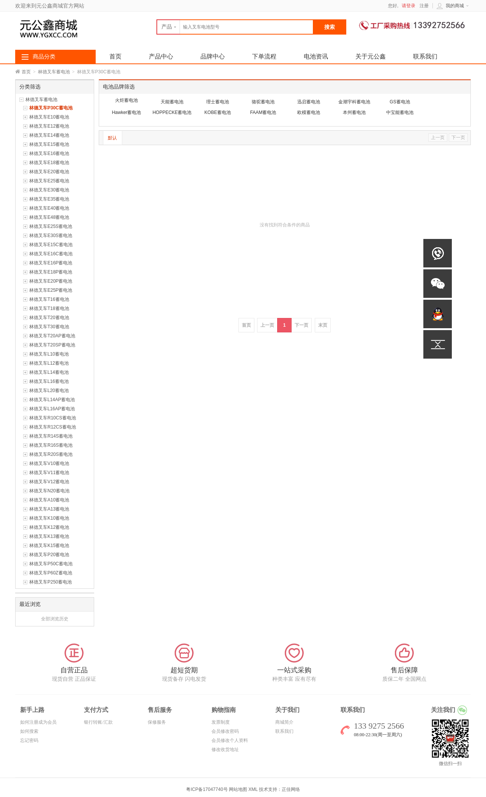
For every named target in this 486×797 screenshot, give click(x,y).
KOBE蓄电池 (217, 112)
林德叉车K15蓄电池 (49, 545)
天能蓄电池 (172, 101)
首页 (26, 71)
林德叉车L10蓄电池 (49, 354)
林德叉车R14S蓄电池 (51, 436)
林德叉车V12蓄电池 (49, 481)
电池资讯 (316, 56)
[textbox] (235, 27)
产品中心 (161, 56)
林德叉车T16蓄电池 (49, 299)
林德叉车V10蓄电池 (49, 463)
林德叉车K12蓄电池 (49, 527)
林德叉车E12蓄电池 (49, 126)
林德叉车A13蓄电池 (49, 509)
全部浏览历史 (54, 618)
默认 (112, 138)
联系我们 (425, 56)
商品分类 (44, 57)
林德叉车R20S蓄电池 (51, 454)
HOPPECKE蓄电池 (172, 112)
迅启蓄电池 (308, 101)
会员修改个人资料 (229, 740)
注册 (424, 5)
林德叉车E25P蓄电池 (50, 290)
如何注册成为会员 (38, 722)
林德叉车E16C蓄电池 (51, 253)
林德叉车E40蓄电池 (49, 208)
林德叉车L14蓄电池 (49, 372)
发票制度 (220, 722)
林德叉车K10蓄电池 (49, 518)
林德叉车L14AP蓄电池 (52, 399)
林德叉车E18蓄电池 (49, 162)
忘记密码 (29, 740)
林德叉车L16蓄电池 (49, 381)
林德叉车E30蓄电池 (49, 190)
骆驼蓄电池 (263, 101)
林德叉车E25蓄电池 (49, 180)
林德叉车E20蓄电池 (49, 171)
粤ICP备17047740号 (207, 789)
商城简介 (284, 722)
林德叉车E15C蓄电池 (51, 244)
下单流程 (264, 56)
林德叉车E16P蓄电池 (50, 263)
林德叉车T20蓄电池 (49, 317)
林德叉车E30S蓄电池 (50, 235)
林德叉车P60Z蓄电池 (50, 573)
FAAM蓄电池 (263, 112)
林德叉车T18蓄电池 (49, 308)
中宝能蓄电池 (399, 112)
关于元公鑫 (370, 56)
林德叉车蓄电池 (54, 71)
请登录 (408, 5)
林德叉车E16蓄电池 (49, 153)
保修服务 (157, 722)
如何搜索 (29, 731)
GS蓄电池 (400, 101)
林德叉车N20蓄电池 (49, 490)
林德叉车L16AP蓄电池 (52, 408)
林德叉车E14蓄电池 (49, 135)
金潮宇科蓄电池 (354, 101)
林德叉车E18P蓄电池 (50, 272)
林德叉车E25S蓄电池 (50, 226)
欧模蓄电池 (308, 112)
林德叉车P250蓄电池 (50, 582)
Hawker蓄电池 (126, 112)
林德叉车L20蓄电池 (49, 390)
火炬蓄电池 (126, 100)
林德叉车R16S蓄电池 (51, 445)
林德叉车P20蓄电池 (49, 554)
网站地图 (238, 789)
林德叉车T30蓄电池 (49, 326)
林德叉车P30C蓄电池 (51, 108)
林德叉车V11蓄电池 (49, 472)
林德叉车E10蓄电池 (49, 117)
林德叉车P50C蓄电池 (51, 563)
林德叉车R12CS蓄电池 (52, 427)
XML (252, 789)
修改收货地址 (225, 749)
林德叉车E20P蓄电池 (50, 281)
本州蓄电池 (354, 112)
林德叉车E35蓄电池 (49, 199)
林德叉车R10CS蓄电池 (52, 418)
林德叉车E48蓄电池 (49, 217)
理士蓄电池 (217, 101)
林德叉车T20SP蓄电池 (52, 345)
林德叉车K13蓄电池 (49, 536)
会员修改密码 (225, 731)
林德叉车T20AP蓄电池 (52, 335)
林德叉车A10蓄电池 (49, 500)
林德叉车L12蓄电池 (49, 363)
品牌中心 (212, 56)
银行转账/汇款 (98, 722)
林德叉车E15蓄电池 (49, 144)
